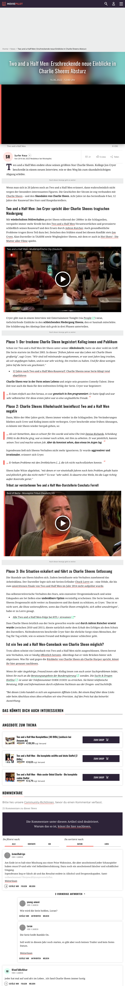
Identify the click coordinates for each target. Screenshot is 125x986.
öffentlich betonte (50, 655)
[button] (101, 157)
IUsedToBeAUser (20, 982)
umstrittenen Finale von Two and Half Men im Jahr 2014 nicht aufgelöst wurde (57, 586)
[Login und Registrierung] (113, 4)
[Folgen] (29, 155)
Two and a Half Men (63, 223)
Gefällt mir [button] (14, 881)
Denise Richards (94, 434)
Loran (30, 939)
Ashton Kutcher (74, 228)
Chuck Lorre (82, 581)
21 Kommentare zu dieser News (19, 808)
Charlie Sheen (14, 196)
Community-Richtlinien (39, 802)
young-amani (33, 896)
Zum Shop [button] (101, 739)
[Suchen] (106, 4)
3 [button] (6, 881)
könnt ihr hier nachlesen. (74, 826)
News (12, 48)
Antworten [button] (36, 929)
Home (5, 48)
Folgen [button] (24, 881)
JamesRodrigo (18, 848)
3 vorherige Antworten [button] (70, 888)
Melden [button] (32, 881)
